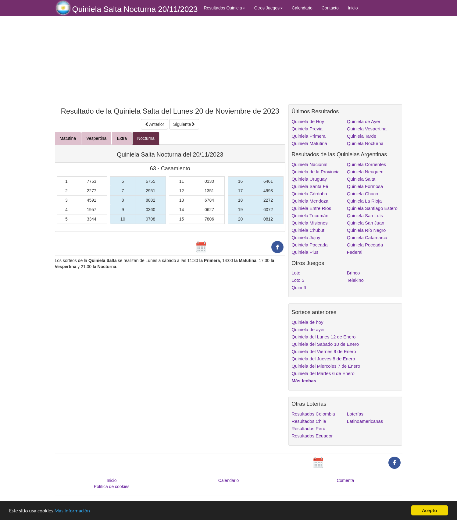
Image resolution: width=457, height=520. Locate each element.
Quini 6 (298, 287)
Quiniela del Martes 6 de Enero (323, 373)
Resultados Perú (308, 428)
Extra (122, 138)
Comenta (345, 480)
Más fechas (303, 380)
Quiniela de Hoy (307, 121)
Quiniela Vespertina (367, 128)
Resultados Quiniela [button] (224, 7)
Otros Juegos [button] (268, 7)
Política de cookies (112, 486)
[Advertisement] (170, 60)
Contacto (330, 7)
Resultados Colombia (313, 413)
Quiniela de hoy (307, 322)
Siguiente (184, 124)
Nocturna (146, 138)
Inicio (353, 7)
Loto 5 (297, 280)
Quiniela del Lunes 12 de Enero (323, 336)
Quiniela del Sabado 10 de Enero (325, 344)
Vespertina (96, 138)
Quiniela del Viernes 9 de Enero (323, 351)
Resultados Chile (308, 421)
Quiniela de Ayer (363, 121)
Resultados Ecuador (312, 435)
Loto (295, 272)
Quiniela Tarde (361, 136)
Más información (72, 511)
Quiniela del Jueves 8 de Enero (323, 358)
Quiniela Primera (308, 136)
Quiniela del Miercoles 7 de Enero (325, 366)
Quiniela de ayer (308, 329)
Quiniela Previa (307, 128)
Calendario (302, 7)
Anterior (154, 124)
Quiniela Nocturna (365, 143)
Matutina (68, 138)
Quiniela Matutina (309, 143)
